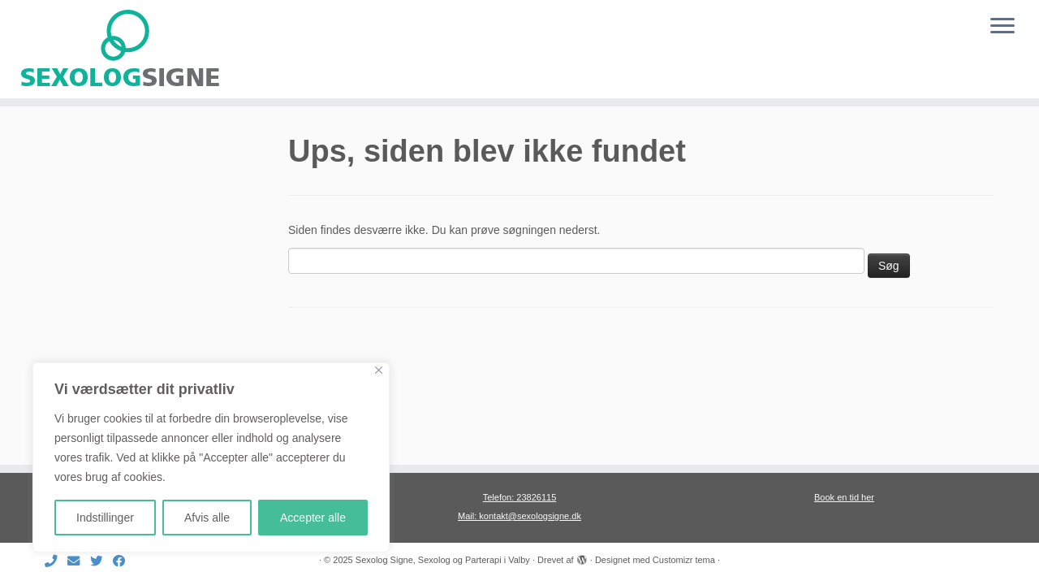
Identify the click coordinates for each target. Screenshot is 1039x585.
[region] (211, 457)
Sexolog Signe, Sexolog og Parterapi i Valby (443, 560)
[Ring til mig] (56, 561)
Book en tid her (844, 497)
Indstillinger (105, 517)
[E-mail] (78, 561)
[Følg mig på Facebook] (124, 561)
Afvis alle (207, 517)
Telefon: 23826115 (520, 497)
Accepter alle (313, 517)
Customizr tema (684, 560)
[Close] (378, 370)
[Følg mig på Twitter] (101, 561)
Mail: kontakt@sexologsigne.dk (519, 516)
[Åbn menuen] (1002, 27)
